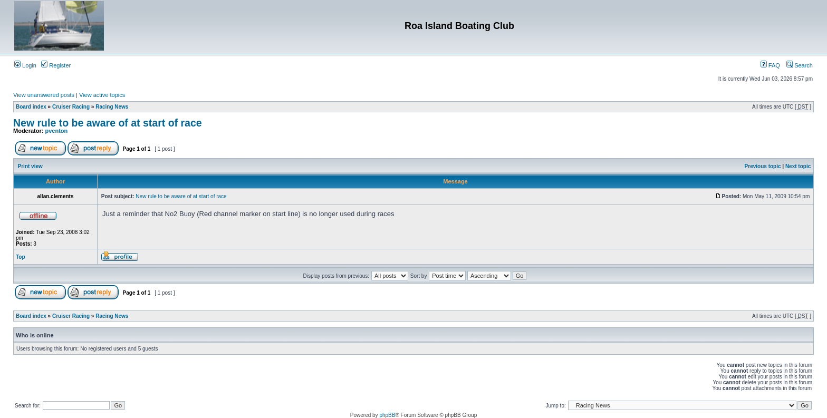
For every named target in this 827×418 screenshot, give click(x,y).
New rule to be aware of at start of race (107, 123)
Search (799, 65)
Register (56, 65)
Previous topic (763, 166)
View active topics (102, 95)
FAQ (770, 65)
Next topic (798, 166)
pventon (56, 131)
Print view (30, 166)
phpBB (387, 415)
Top (20, 257)
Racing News (111, 107)
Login (25, 65)
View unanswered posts (43, 95)
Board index (31, 107)
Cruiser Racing (71, 107)
